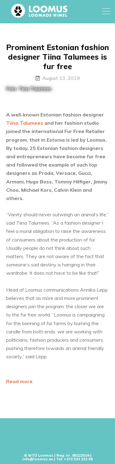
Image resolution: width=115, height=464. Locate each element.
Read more (19, 381)
